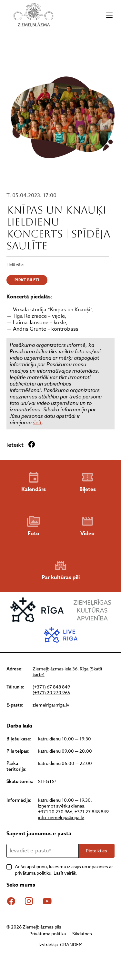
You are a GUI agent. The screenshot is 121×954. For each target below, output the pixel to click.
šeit (37, 422)
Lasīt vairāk (65, 873)
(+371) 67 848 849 (51, 687)
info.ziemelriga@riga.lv (61, 817)
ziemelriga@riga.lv (51, 705)
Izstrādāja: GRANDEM (60, 944)
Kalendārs (33, 482)
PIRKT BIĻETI (27, 280)
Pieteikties (96, 851)
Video (87, 526)
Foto (33, 526)
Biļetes (87, 482)
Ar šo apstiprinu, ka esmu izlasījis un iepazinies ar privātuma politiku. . (64, 869)
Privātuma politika (47, 933)
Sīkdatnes (82, 933)
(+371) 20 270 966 (51, 693)
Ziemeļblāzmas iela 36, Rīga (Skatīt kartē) (67, 672)
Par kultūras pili (61, 570)
